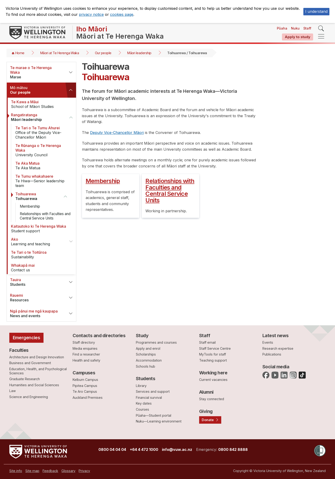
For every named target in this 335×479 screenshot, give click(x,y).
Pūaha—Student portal (153, 415)
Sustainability (39, 254)
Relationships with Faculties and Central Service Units (45, 216)
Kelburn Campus (85, 380)
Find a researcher (86, 354)
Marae (36, 72)
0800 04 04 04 (112, 449)
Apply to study (297, 37)
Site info (15, 471)
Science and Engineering (28, 397)
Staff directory (84, 342)
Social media (275, 366)
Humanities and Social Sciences (34, 385)
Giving (206, 411)
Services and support (153, 391)
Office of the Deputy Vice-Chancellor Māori (43, 133)
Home (19, 53)
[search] (321, 29)
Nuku (295, 28)
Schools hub (145, 366)
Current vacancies (213, 380)
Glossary (68, 471)
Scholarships (146, 354)
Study (142, 335)
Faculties (19, 350)
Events (267, 342)
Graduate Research (24, 379)
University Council (43, 150)
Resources (36, 297)
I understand (316, 11)
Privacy (84, 471)
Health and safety (86, 360)
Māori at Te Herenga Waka (59, 53)
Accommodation (149, 360)
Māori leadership (139, 53)
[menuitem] (15, 470)
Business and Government (30, 363)
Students (36, 282)
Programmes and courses (156, 342)
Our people (103, 53)
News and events (36, 313)
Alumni (206, 392)
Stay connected (211, 399)
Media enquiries (85, 348)
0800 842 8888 (233, 449)
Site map (32, 471)
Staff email (207, 342)
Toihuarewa (36, 196)
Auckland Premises (88, 397)
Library (141, 386)
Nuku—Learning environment (158, 421)
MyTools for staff (212, 354)
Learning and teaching (37, 241)
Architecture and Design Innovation (36, 357)
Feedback (50, 471)
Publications (271, 354)
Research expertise (277, 348)
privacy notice (91, 14)
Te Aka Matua (43, 165)
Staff (307, 28)
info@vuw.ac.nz (177, 449)
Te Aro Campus (85, 391)
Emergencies (26, 337)
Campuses (84, 373)
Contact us (39, 267)
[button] (70, 72)
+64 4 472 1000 (144, 449)
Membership (30, 206)
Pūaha (282, 28)
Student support (39, 228)
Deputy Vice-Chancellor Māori (117, 132)
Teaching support (213, 360)
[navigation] (321, 37)
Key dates (144, 403)
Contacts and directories (99, 335)
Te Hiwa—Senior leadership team (43, 181)
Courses (142, 409)
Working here (213, 373)
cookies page (121, 14)
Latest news (275, 335)
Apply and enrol (148, 348)
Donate (208, 420)
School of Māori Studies (39, 104)
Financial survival (149, 397)
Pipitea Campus (85, 386)
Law (12, 391)
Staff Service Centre (215, 348)
